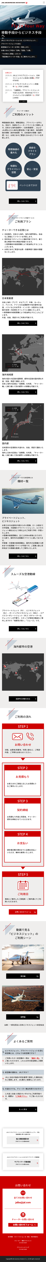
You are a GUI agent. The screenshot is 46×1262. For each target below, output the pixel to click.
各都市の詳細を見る (23, 699)
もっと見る (23, 101)
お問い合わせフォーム (23, 912)
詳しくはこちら (23, 201)
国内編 (23, 976)
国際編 (23, 1017)
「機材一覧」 (35, 1058)
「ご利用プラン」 (21, 1096)
